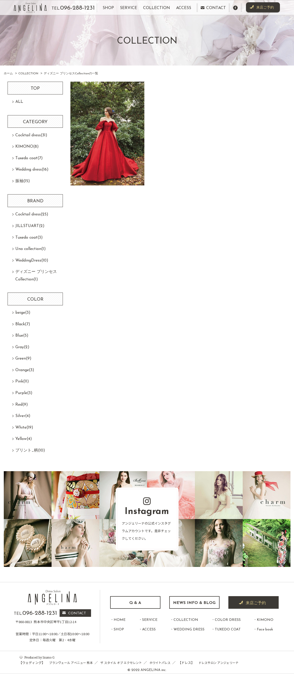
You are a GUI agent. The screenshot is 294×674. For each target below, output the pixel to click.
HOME (119, 620)
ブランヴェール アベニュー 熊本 (71, 663)
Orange (24, 370)
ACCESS (149, 629)
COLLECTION (186, 620)
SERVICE (149, 620)
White (24, 428)
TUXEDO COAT (228, 629)
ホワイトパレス (160, 663)
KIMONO (27, 147)
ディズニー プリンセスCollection (36, 275)
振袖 (22, 181)
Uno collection (30, 249)
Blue (21, 336)
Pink (22, 381)
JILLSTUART (30, 226)
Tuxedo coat (29, 158)
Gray (22, 347)
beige (22, 313)
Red (21, 405)
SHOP (119, 629)
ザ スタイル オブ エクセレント (121, 663)
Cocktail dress (31, 135)
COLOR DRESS (228, 620)
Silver (22, 416)
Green (23, 359)
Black (22, 324)
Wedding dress (32, 170)
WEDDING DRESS (189, 629)
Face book (265, 629)
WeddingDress (31, 261)
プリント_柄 (30, 450)
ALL (19, 102)
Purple (23, 393)
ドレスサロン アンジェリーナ (218, 663)
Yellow (23, 439)
